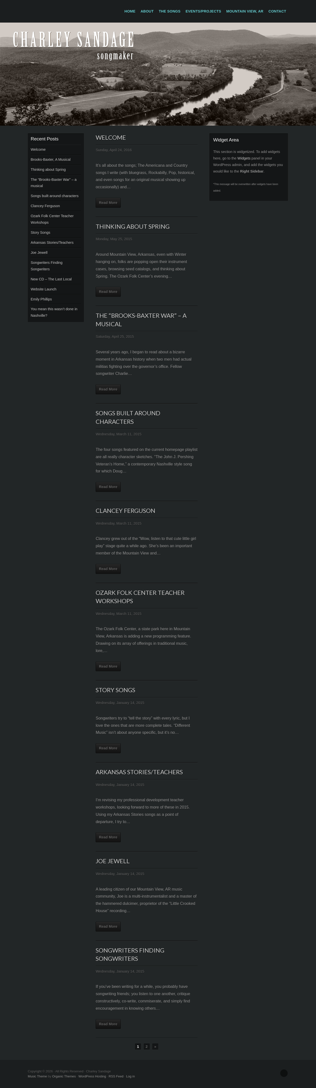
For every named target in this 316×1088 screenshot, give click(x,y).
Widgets (243, 158)
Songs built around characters (54, 196)
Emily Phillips (41, 299)
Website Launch (43, 289)
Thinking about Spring (48, 170)
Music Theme (37, 1076)
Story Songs (40, 232)
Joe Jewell (39, 253)
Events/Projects (203, 11)
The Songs (170, 11)
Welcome (38, 149)
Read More (108, 203)
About (147, 11)
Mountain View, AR (244, 11)
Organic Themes (64, 1076)
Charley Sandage (158, 74)
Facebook (284, 1073)
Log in (130, 1076)
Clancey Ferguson (45, 206)
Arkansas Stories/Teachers (52, 243)
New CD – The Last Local (51, 279)
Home (129, 11)
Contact (277, 11)
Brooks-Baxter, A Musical (50, 160)
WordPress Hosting (92, 1076)
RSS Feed (116, 1076)
